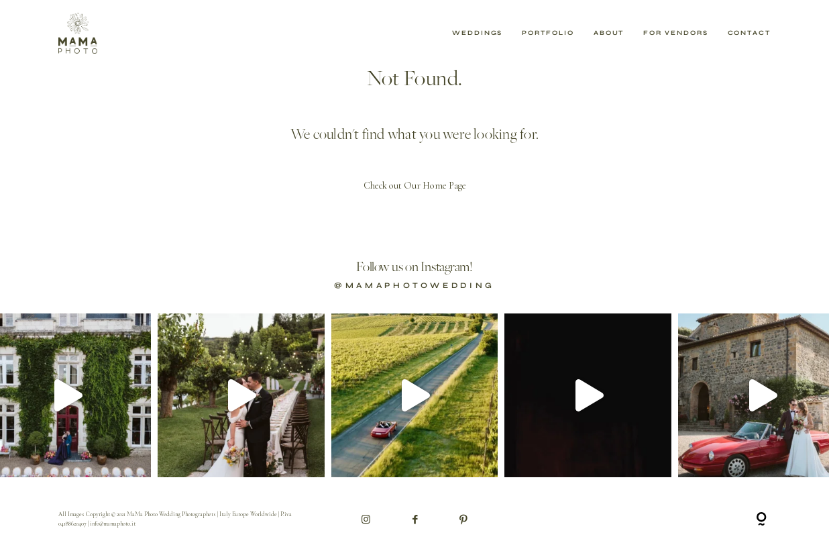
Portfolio (547, 33)
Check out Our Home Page (415, 185)
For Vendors (675, 33)
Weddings (477, 33)
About (609, 33)
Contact (749, 33)
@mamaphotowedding (414, 285)
